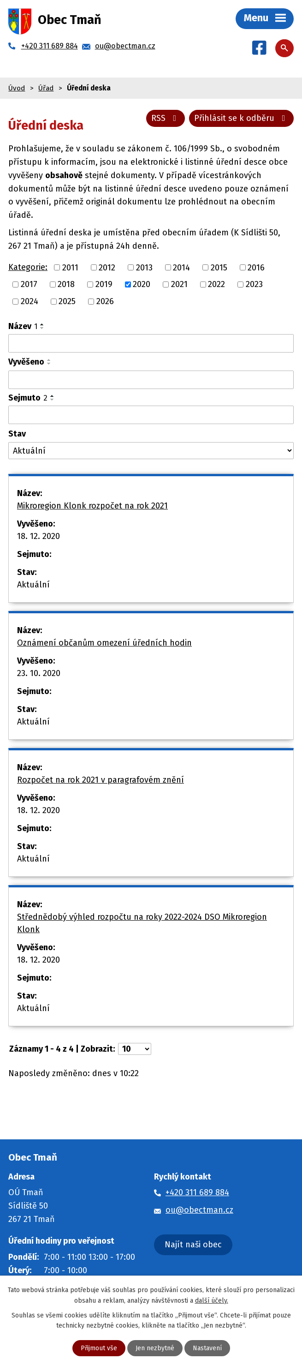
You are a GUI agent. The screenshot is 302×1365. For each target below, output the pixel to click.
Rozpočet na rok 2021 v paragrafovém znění (100, 780)
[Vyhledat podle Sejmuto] (151, 415)
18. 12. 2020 (38, 536)
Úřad (45, 88)
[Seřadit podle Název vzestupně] (42, 324)
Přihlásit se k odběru (241, 118)
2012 (107, 267)
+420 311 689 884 (197, 1192)
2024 (29, 301)
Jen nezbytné (155, 1348)
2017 (29, 284)
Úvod (16, 88)
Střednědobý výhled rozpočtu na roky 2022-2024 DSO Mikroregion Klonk (142, 923)
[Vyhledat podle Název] (151, 343)
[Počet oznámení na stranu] (134, 1049)
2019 (104, 284)
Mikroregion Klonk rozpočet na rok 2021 (92, 506)
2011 (70, 267)
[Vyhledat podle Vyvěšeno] (151, 380)
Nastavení (207, 1348)
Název (22, 326)
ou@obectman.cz (199, 1210)
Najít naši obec (193, 1244)
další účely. (211, 1300)
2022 (216, 284)
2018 (66, 284)
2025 (67, 301)
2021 (179, 284)
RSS (165, 118)
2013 (144, 267)
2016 (256, 267)
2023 (254, 284)
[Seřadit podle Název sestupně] (42, 328)
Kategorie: (27, 267)
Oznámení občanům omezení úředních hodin (104, 643)
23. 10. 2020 (38, 673)
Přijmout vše (99, 1348)
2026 (105, 301)
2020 (141, 284)
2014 (181, 267)
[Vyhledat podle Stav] (151, 450)
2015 (219, 267)
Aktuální (33, 585)
